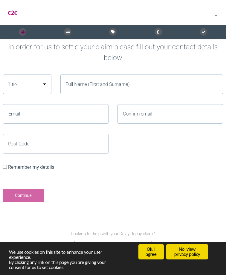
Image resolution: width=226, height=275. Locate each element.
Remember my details (31, 167)
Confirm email (137, 114)
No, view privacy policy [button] (187, 252)
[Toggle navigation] (216, 13)
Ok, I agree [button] (151, 252)
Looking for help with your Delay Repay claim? (113, 233)
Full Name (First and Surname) (98, 84)
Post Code (18, 144)
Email (14, 114)
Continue (23, 195)
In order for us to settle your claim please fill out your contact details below (113, 52)
